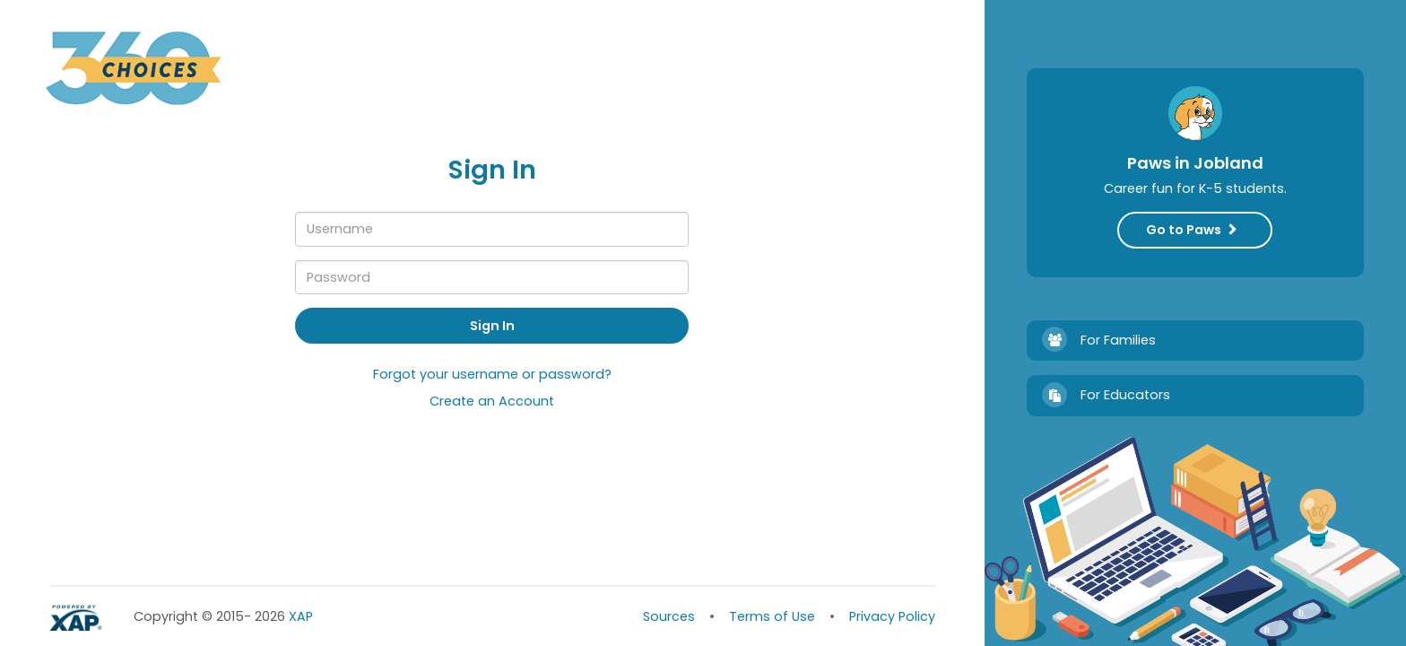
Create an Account (492, 402)
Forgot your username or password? (492, 375)
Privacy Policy (892, 616)
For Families (1122, 339)
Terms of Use (772, 616)
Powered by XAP (77, 618)
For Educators (1122, 395)
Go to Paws (1183, 230)
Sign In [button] (492, 326)
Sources (669, 616)
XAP (284, 616)
